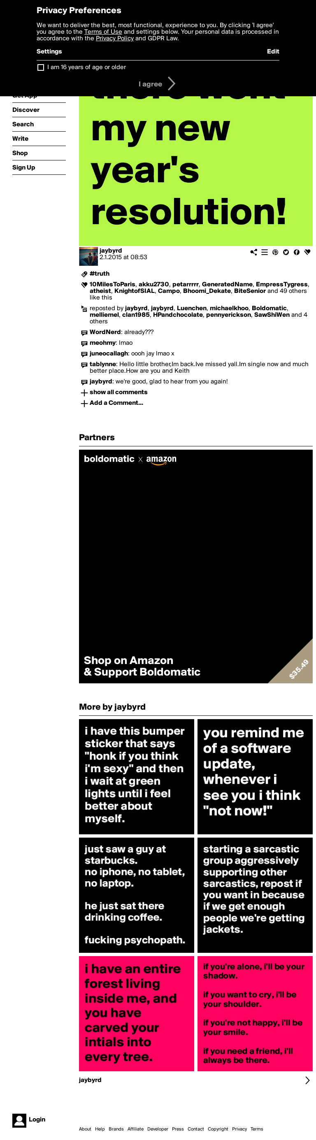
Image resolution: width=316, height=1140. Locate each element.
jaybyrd (111, 251)
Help (100, 1129)
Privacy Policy (115, 38)
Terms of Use (103, 32)
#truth (99, 274)
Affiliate (136, 1129)
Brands (116, 1129)
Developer (157, 1129)
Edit (273, 52)
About (85, 1129)
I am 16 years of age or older (86, 67)
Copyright (218, 1129)
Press (178, 1129)
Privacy (239, 1129)
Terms (257, 1129)
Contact (196, 1129)
